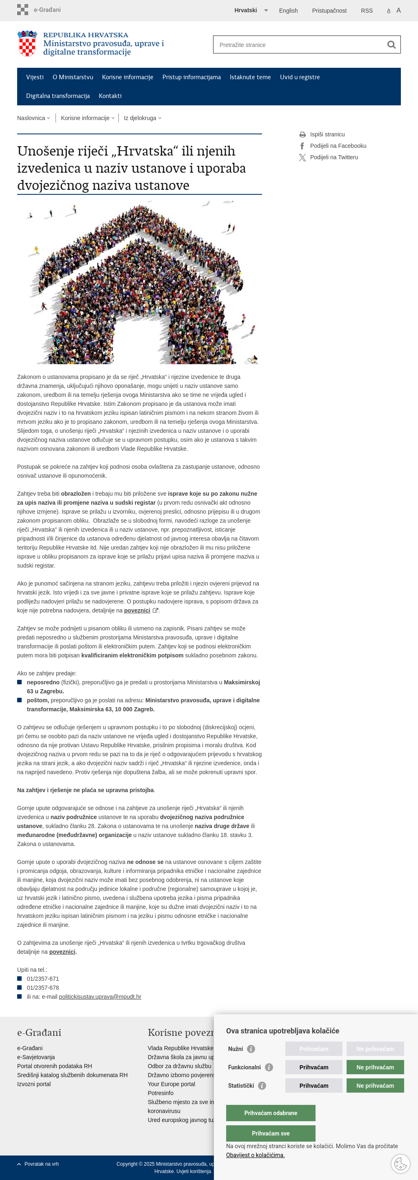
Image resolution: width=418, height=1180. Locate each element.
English (288, 10)
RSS (367, 10)
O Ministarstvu (73, 77)
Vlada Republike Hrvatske (180, 1048)
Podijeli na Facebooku (333, 146)
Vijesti (35, 77)
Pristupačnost (329, 10)
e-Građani (29, 1048)
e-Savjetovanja (36, 1057)
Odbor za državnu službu (179, 1066)
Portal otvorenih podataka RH (54, 1066)
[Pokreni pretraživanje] (391, 44)
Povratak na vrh (41, 1164)
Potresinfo (160, 1093)
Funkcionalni (244, 1083)
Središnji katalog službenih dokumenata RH (72, 1075)
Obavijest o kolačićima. (255, 1155)
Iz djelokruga (140, 118)
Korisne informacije (127, 77)
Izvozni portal (34, 1084)
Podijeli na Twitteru (328, 157)
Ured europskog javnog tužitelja (188, 1120)
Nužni (235, 1065)
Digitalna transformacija (58, 96)
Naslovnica (31, 118)
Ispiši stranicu (322, 134)
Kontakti (110, 96)
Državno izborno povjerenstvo (185, 1075)
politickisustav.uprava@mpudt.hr (100, 996)
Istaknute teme (250, 77)
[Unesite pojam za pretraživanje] (298, 44)
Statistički (241, 1102)
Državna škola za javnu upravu (187, 1057)
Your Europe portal (171, 1084)
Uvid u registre (300, 77)
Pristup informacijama (191, 77)
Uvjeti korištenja (193, 1171)
